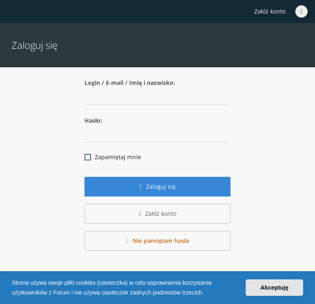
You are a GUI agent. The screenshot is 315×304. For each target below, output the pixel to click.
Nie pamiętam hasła (157, 241)
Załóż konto (269, 11)
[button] (206, 293)
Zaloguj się (157, 186)
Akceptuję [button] (274, 287)
